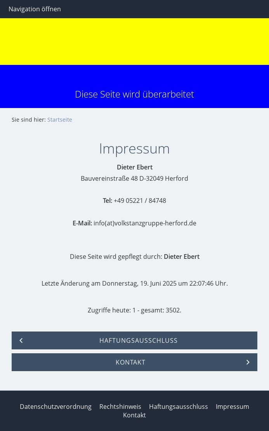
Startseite (59, 119)
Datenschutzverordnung (56, 406)
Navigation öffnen (35, 9)
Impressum (232, 406)
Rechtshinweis (120, 406)
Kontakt (134, 415)
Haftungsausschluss (178, 406)
